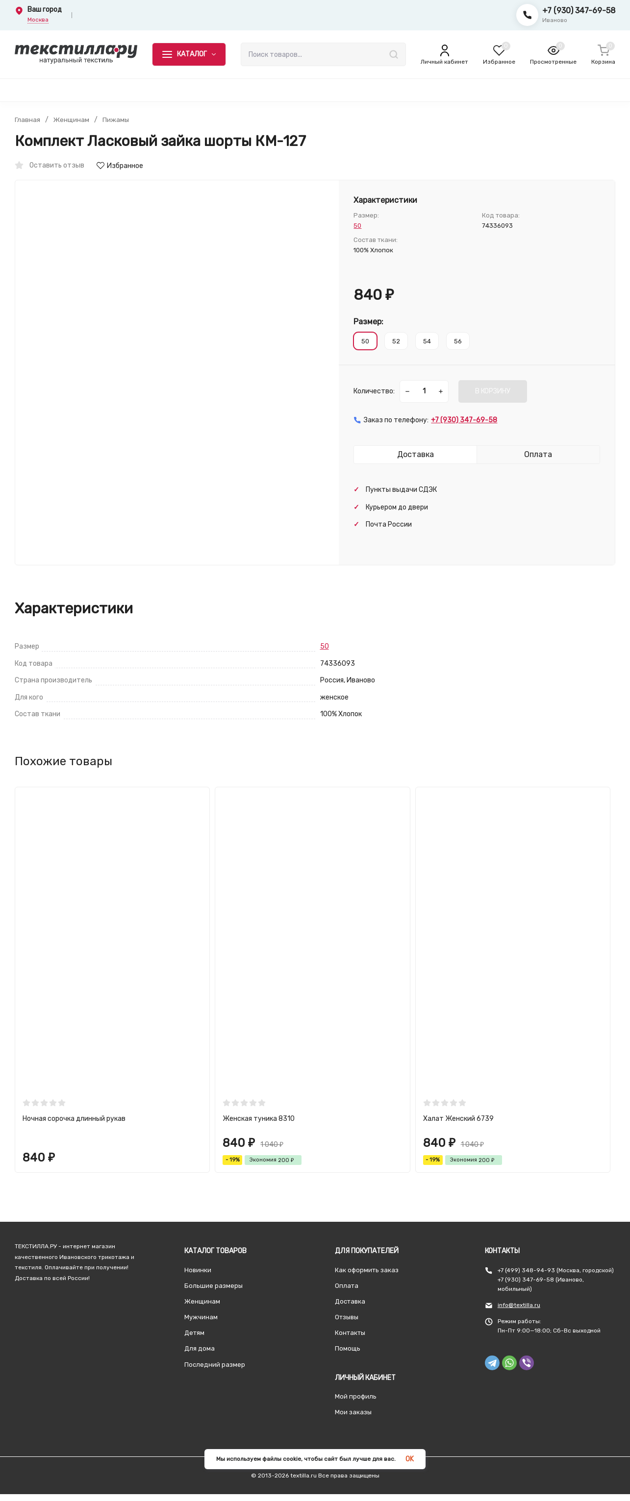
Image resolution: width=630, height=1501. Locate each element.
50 (357, 225)
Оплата (346, 1285)
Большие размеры (213, 1285)
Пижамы (116, 120)
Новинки (197, 1270)
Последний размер (214, 1364)
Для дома (199, 1348)
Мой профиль (356, 1396)
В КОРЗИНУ (492, 391)
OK (409, 1459)
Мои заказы (353, 1412)
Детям (194, 1332)
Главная (27, 120)
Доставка (350, 1301)
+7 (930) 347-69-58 (578, 10)
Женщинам (71, 120)
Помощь (347, 1348)
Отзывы (346, 1317)
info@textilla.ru (519, 1305)
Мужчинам (201, 1317)
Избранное (120, 166)
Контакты (350, 1332)
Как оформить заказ (367, 1270)
